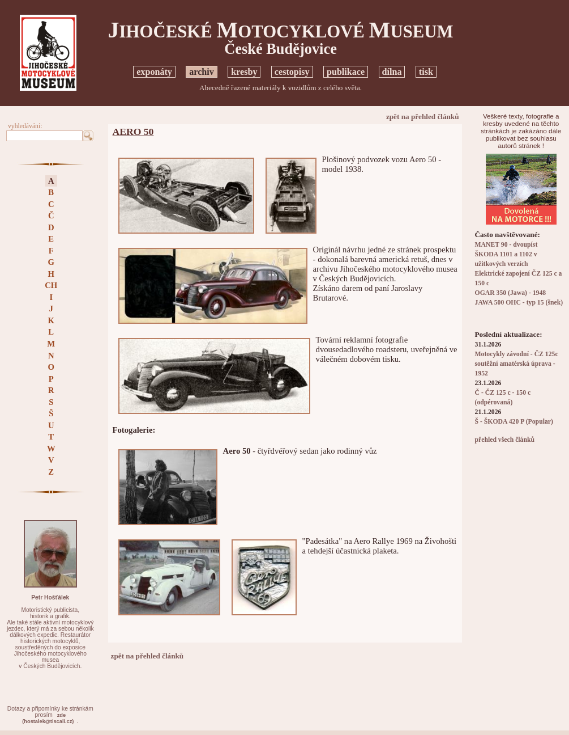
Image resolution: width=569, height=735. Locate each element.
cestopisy (292, 72)
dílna (392, 72)
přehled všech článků (504, 439)
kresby (244, 72)
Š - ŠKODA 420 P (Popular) (514, 421)
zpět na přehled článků (422, 116)
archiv (201, 72)
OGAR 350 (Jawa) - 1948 (510, 293)
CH (51, 285)
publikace (346, 72)
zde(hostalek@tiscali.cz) (48, 718)
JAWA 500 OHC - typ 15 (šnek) (519, 302)
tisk (426, 72)
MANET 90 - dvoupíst (506, 244)
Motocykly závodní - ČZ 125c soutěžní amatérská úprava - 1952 (516, 363)
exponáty (154, 72)
